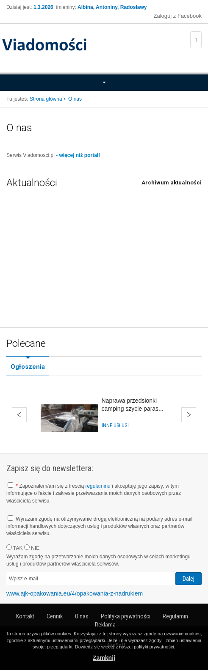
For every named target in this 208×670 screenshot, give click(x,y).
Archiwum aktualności (171, 182)
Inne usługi (115, 425)
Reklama (105, 624)
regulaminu (97, 486)
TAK (14, 547)
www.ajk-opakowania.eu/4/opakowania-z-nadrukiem (74, 593)
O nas (82, 616)
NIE (31, 547)
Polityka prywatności (125, 616)
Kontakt (25, 616)
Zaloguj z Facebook (178, 16)
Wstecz (19, 414)
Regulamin (175, 616)
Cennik (55, 616)
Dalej (188, 414)
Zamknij (104, 657)
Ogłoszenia (28, 367)
